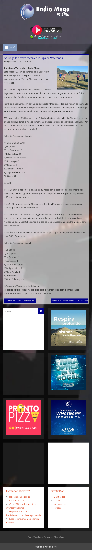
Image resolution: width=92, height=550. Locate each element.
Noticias (57, 507)
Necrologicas (60, 504)
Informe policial (16, 500)
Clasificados (59, 496)
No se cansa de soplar (19, 496)
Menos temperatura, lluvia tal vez (20, 300)
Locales (57, 500)
